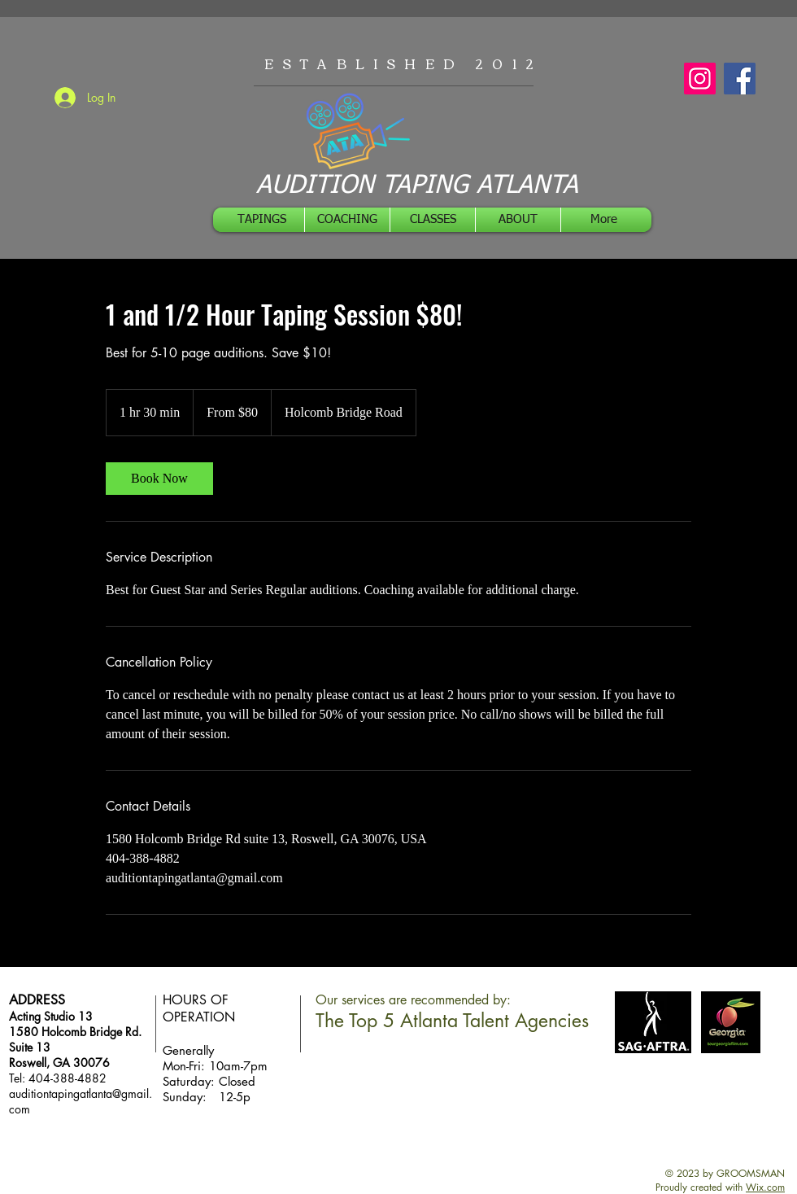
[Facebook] (740, 78)
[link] (159, 478)
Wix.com (765, 1187)
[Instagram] (700, 78)
